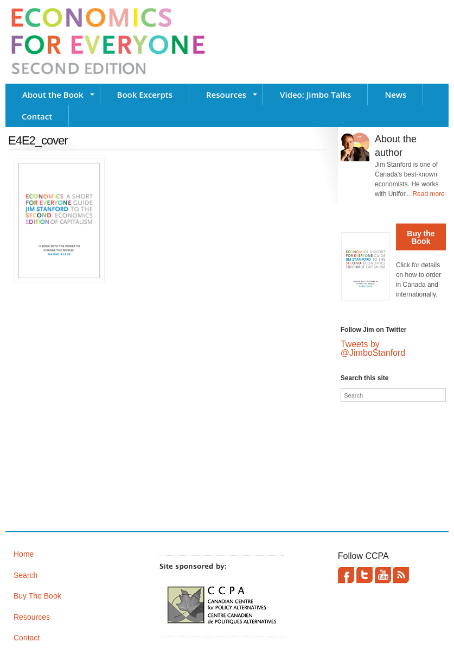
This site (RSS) (401, 575)
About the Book (53, 94)
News (395, 94)
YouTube (383, 575)
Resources (226, 94)
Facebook (346, 575)
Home (24, 554)
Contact (37, 116)
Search (25, 575)
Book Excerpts (144, 94)
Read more (428, 194)
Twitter (364, 575)
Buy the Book (420, 237)
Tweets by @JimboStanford (373, 348)
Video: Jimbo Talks (315, 94)
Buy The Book (37, 596)
